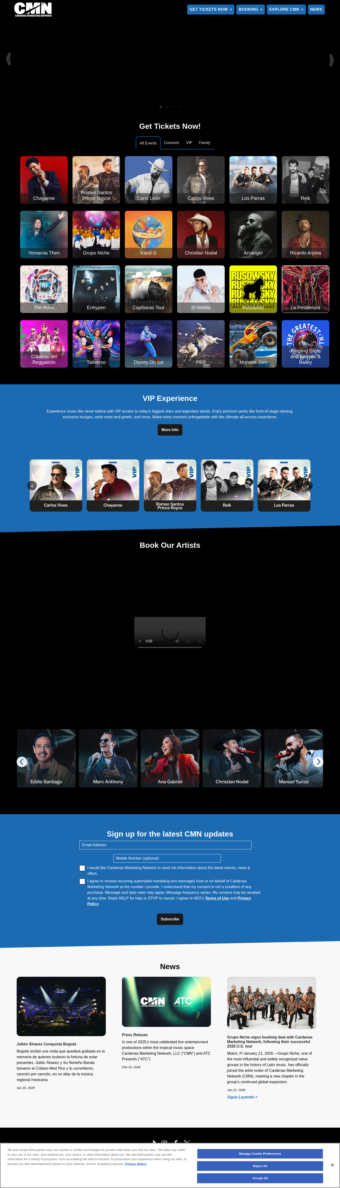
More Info (170, 430)
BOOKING (248, 9)
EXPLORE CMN (284, 9)
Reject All (260, 1166)
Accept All (260, 1178)
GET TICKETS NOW (208, 9)
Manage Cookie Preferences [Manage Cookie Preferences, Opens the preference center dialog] (260, 1153)
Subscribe (170, 919)
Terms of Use (217, 898)
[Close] (332, 1165)
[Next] (332, 55)
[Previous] (7, 55)
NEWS (316, 9)
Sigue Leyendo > (243, 1097)
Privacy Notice (135, 1164)
